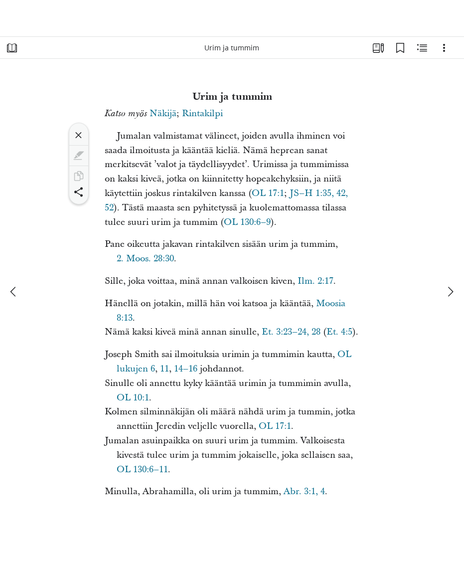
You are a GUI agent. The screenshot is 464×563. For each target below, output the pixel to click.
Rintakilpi (202, 113)
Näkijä (163, 113)
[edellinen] (14, 292)
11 (164, 369)
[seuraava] (450, 292)
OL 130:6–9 (247, 222)
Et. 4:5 (339, 332)
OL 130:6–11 (142, 469)
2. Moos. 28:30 (145, 258)
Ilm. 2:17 (315, 281)
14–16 (185, 369)
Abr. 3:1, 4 (304, 491)
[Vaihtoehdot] (444, 48)
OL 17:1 (268, 193)
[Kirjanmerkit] (400, 48)
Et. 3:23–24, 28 (291, 332)
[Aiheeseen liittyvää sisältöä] (422, 48)
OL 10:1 (133, 397)
